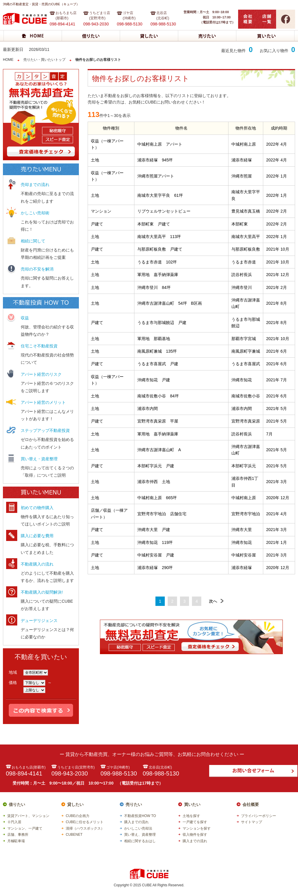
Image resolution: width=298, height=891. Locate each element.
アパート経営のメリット (43, 402)
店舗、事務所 (17, 835)
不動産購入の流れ (37, 564)
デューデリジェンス (39, 620)
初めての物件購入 (37, 507)
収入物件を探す (195, 835)
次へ (216, 601)
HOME (8, 60)
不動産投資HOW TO (140, 816)
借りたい (17, 804)
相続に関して (33, 241)
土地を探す (191, 816)
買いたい (192, 804)
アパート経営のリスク (41, 374)
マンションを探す (197, 828)
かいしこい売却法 (138, 828)
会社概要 (250, 804)
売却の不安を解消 (37, 269)
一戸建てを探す (195, 822)
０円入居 (14, 822)
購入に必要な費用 (37, 535)
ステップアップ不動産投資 (45, 430)
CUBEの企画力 (77, 816)
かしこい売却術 (35, 213)
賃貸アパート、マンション (28, 816)
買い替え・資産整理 (39, 458)
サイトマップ (251, 822)
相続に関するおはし (140, 841)
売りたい (134, 804)
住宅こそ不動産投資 (39, 346)
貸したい (75, 804)
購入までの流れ (136, 822)
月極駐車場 (16, 841)
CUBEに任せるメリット (84, 822)
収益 (25, 318)
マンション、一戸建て (24, 828)
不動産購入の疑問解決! (42, 592)
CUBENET (74, 835)
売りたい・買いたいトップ (44, 60)
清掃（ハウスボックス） (85, 828)
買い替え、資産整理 (140, 835)
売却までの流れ (35, 184)
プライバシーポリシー (258, 816)
